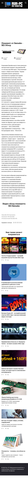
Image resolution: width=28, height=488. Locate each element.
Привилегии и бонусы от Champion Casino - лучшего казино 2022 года (13, 355)
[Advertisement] (14, 25)
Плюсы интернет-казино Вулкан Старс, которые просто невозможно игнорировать (13, 383)
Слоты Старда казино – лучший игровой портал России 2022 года (12, 269)
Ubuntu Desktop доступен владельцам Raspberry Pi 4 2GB (11, 410)
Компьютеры (7, 52)
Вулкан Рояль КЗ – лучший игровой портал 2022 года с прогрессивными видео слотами (13, 327)
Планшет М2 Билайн (8, 229)
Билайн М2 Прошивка (8, 227)
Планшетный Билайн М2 (9, 231)
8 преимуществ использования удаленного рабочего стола (11, 296)
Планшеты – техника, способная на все (13, 464)
